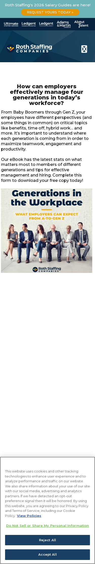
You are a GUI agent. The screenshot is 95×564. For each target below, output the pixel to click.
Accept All (47, 554)
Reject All (47, 540)
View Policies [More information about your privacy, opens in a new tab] (29, 516)
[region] (47, 510)
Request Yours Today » (50, 12)
